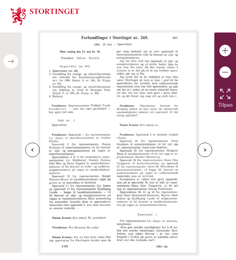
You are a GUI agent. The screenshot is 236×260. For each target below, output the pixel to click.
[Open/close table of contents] (11, 61)
